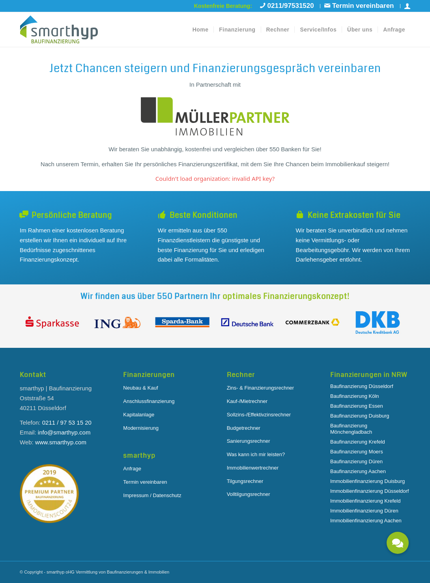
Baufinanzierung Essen (356, 406)
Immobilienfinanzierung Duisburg (367, 481)
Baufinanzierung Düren (356, 461)
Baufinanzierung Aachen (358, 471)
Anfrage (132, 469)
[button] (398, 543)
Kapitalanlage (138, 415)
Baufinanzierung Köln (354, 396)
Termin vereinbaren (145, 482)
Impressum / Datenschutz (152, 495)
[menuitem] (288, 6)
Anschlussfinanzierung (148, 401)
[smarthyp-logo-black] (59, 29)
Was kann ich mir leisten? (256, 454)
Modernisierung (141, 428)
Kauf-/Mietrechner (247, 401)
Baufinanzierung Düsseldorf (361, 386)
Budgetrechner (243, 428)
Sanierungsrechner (248, 441)
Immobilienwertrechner (253, 468)
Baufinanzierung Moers (356, 452)
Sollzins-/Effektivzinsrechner (259, 415)
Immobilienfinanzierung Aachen (366, 521)
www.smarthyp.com (60, 442)
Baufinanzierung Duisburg (359, 416)
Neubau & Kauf (140, 388)
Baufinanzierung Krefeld (357, 442)
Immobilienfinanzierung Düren (364, 511)
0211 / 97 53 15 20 (67, 422)
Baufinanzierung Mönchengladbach (351, 429)
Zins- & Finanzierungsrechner (260, 388)
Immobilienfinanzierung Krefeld (365, 501)
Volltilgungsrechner (248, 494)
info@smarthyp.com (64, 432)
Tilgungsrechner (245, 481)
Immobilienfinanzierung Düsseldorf (369, 491)
